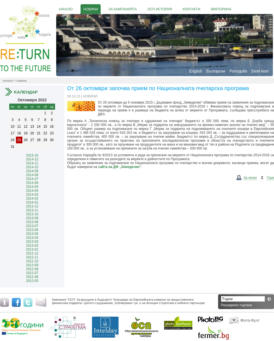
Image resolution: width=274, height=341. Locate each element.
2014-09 (32, 171)
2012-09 (32, 265)
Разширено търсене (236, 305)
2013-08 (32, 222)
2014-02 (32, 198)
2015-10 (32, 155)
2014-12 (32, 159)
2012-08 (32, 269)
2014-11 (32, 163)
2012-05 (32, 281)
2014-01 (32, 202)
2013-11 (32, 210)
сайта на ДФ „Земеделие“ (119, 167)
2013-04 (32, 238)
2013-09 (32, 218)
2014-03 (32, 195)
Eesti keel (259, 71)
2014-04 (32, 191)
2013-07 (32, 226)
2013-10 (32, 214)
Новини (21, 80)
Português (238, 71)
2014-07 (32, 179)
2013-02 (32, 245)
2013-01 (32, 249)
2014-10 (32, 167)
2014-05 (32, 187)
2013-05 (32, 234)
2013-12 (32, 206)
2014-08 (32, 175)
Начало (8, 80)
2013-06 (32, 230)
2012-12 (32, 253)
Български (215, 71)
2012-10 (32, 261)
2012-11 (32, 257)
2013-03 (32, 242)
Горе (270, 178)
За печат (250, 178)
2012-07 (32, 273)
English (195, 71)
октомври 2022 (32, 100)
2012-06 (32, 277)
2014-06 (32, 183)
